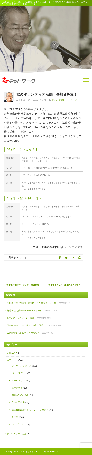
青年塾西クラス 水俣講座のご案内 (65, 285)
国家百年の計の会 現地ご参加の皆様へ (26, 325)
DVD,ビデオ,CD (19, 424)
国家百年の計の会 (20, 395)
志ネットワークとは (16, 433)
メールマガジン (19, 380)
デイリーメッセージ (21, 366)
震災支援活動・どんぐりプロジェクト (30, 409)
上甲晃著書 (17, 388)
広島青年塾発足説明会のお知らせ (23, 333)
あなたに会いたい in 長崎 (20, 318)
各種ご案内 (12, 352)
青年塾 (15, 417)
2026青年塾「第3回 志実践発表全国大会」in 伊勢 (31, 303)
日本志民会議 (18, 402)
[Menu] (86, 80)
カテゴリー (12, 360)
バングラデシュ (19, 373)
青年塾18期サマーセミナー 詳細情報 (21, 285)
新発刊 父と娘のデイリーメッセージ (24, 310)
